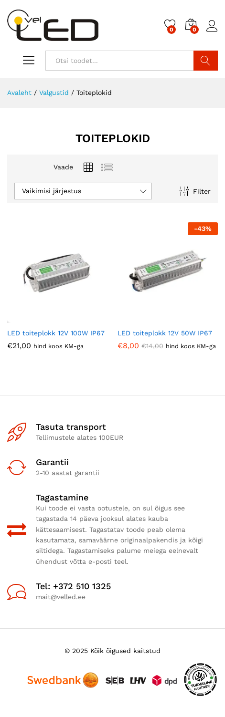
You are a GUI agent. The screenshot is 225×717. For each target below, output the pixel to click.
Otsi (205, 61)
